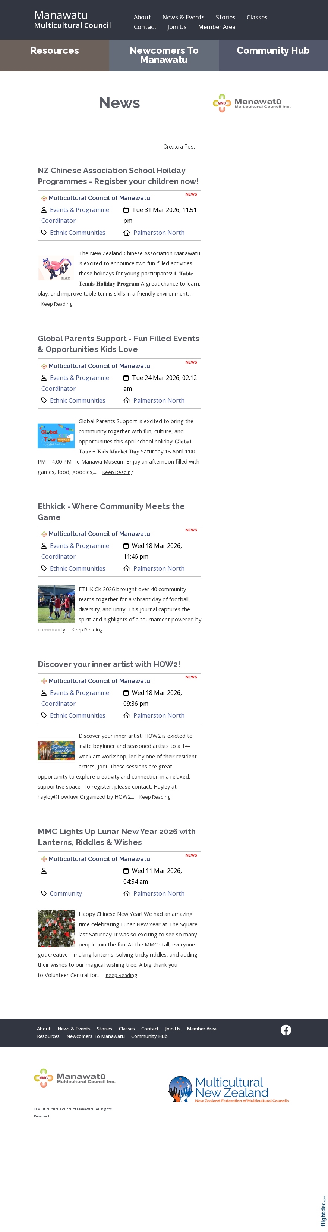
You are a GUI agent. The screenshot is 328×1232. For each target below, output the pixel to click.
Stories (226, 17)
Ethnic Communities (77, 232)
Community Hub (273, 50)
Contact (145, 27)
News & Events (183, 17)
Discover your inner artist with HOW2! (109, 664)
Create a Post (179, 147)
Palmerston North (158, 232)
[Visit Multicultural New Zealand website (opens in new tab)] (228, 1090)
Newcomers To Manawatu (164, 55)
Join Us (177, 27)
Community (66, 893)
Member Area (217, 27)
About (142, 17)
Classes (257, 17)
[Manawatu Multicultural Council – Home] (75, 19)
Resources (54, 50)
